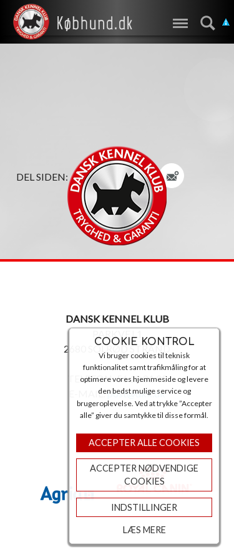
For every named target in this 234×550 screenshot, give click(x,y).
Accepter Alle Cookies (144, 442)
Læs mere (144, 529)
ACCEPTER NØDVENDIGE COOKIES (144, 475)
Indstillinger (144, 507)
